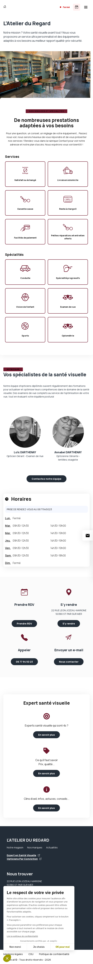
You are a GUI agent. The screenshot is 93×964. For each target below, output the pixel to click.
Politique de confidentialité (54, 954)
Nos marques (34, 847)
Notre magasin (15, 847)
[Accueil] (5, 7)
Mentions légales (13, 954)
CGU (30, 954)
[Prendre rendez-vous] (76, 7)
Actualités (52, 847)
